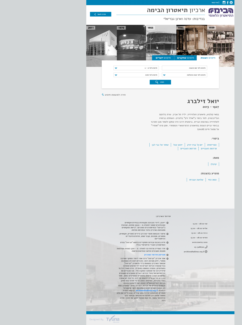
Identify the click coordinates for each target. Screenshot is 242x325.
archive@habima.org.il (154, 252)
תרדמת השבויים (169, 148)
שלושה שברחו (157, 179)
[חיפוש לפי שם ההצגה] (145, 68)
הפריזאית (172, 145)
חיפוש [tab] (168, 58)
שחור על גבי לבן (121, 145)
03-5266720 (160, 247)
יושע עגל (138, 145)
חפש (120, 82)
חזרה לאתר (62, 14)
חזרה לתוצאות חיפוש (75, 94)
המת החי (173, 179)
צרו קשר (175, 2)
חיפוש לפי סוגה (112, 75)
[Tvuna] (123, 319)
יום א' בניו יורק (155, 145)
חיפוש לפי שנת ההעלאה (157, 75)
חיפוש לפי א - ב (111, 68)
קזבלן (174, 164)
